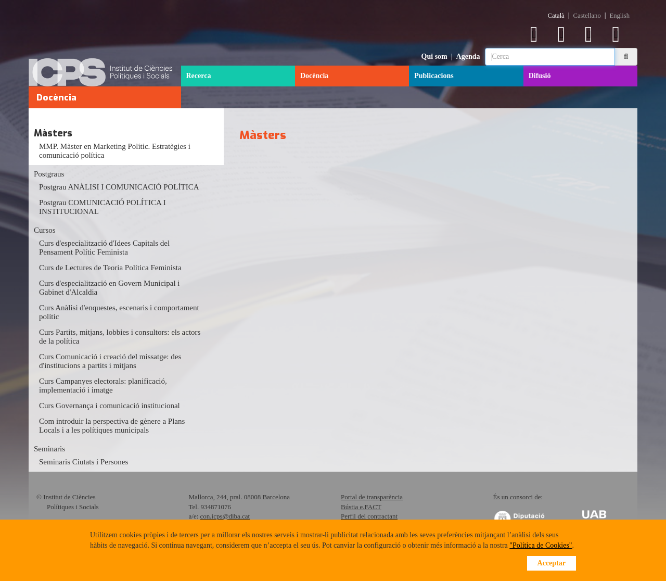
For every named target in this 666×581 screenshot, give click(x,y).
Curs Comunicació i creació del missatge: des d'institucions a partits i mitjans (110, 361)
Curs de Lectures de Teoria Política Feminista (110, 267)
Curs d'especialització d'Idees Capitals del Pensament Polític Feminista (104, 247)
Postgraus (49, 174)
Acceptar (551, 563)
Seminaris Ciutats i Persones (83, 462)
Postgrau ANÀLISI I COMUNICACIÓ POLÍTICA (119, 187)
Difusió (540, 76)
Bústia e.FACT (361, 507)
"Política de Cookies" (540, 545)
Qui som (434, 56)
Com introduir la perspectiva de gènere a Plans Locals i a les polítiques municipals (112, 425)
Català (556, 15)
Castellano (587, 15)
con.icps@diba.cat (225, 516)
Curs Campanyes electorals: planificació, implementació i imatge (103, 385)
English (620, 15)
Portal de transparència (372, 497)
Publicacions (433, 76)
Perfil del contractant (369, 516)
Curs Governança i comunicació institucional (109, 405)
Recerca (198, 76)
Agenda (468, 56)
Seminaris (49, 449)
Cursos (45, 230)
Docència (314, 76)
